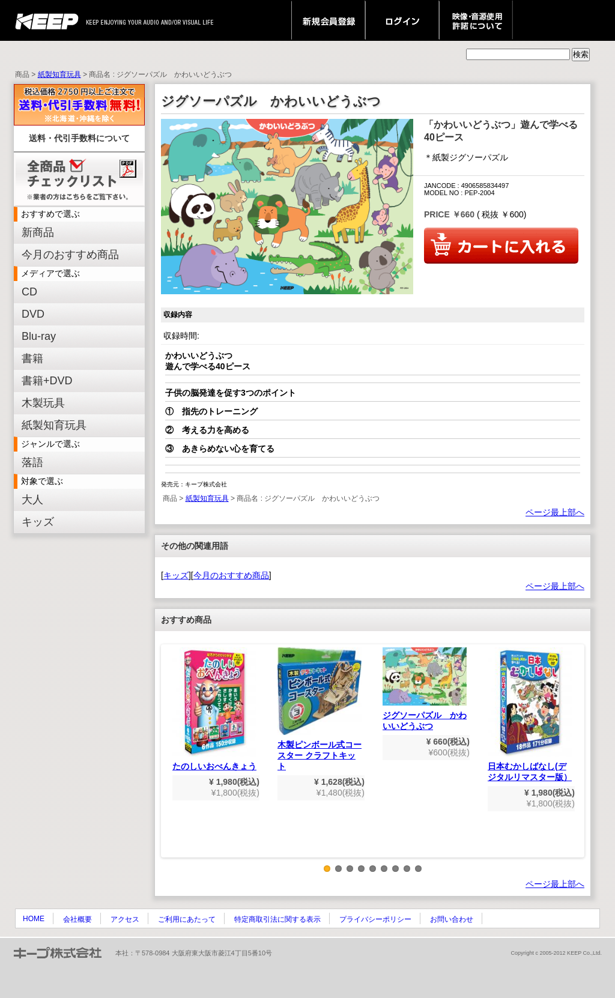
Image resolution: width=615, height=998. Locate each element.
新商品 (38, 232)
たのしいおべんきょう (214, 709)
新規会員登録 (328, 20)
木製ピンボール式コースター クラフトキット (319, 709)
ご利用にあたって (187, 919)
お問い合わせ (451, 919)
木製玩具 (43, 403)
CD (29, 292)
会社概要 (77, 919)
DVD (33, 314)
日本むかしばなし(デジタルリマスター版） (530, 714)
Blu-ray (39, 336)
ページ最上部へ (555, 512)
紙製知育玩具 (59, 74)
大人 (32, 500)
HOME (33, 919)
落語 (32, 462)
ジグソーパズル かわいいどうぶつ (425, 689)
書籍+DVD (47, 381)
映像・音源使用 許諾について (476, 20)
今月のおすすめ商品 (70, 255)
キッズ (38, 522)
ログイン (402, 20)
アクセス (125, 919)
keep (50, 20)
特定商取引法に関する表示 (277, 919)
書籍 (32, 358)
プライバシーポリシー (375, 919)
